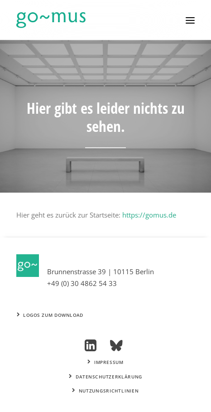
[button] (190, 20)
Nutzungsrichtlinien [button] (105, 391)
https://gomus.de (149, 214)
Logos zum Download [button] (50, 315)
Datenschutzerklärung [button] (105, 376)
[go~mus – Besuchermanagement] (51, 20)
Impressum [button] (105, 362)
